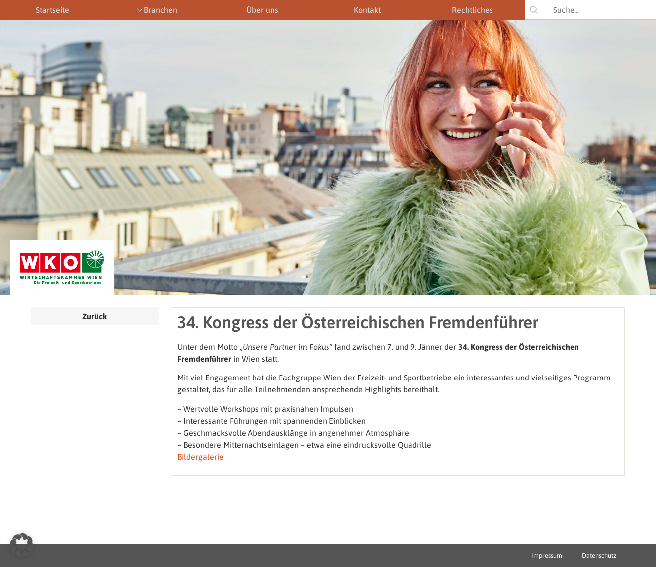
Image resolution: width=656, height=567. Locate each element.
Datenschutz (599, 555)
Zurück (94, 316)
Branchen (160, 9)
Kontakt (367, 9)
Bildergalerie (200, 456)
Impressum (546, 555)
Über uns (262, 9)
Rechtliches (472, 9)
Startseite (52, 9)
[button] (22, 545)
